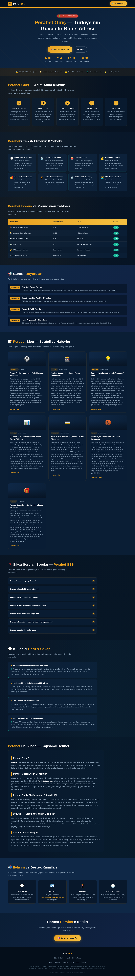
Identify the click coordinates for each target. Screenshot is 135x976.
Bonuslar (66, 962)
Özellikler (58, 962)
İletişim (83, 962)
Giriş (50, 962)
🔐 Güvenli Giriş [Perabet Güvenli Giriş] (118, 3)
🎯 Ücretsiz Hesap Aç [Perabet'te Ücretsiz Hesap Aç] (67, 938)
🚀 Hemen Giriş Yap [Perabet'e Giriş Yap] (60, 49)
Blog (72, 962)
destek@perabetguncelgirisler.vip (52, 899)
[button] (52, 583)
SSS (77, 962)
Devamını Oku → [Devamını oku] (15, 411)
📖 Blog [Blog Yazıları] (80, 49)
